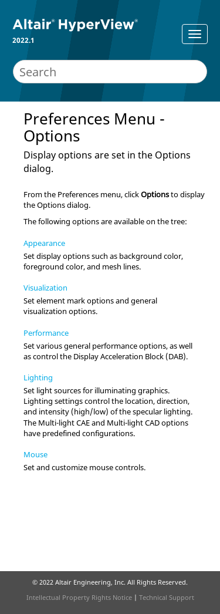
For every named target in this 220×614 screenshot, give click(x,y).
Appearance (44, 243)
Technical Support (166, 597)
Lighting (38, 377)
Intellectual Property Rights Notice (79, 597)
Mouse (35, 454)
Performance (46, 333)
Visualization (45, 287)
